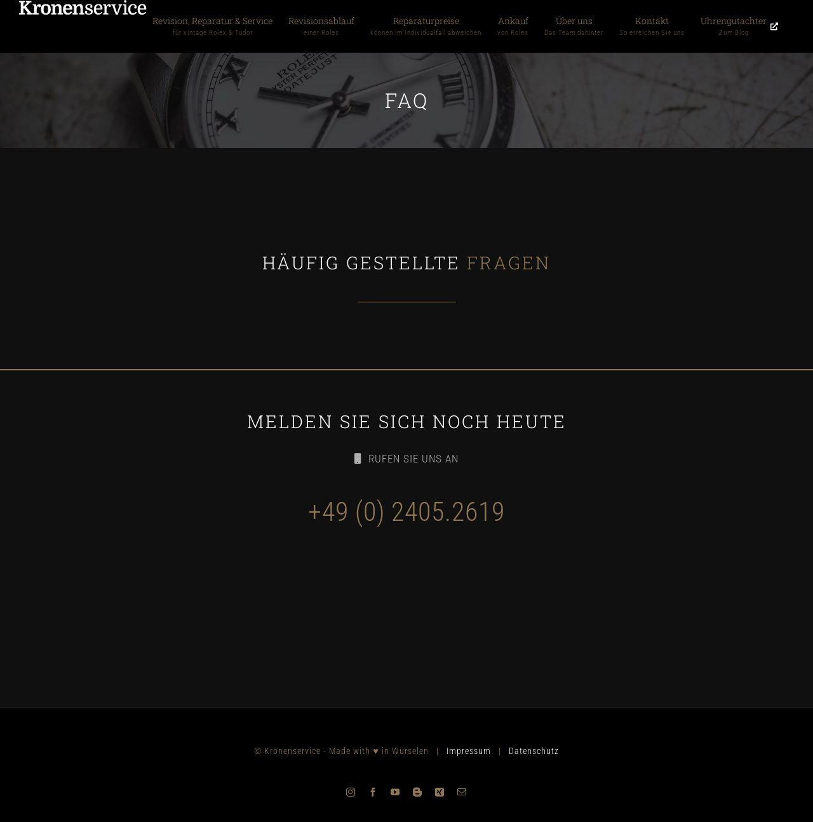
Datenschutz (534, 751)
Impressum (469, 751)
